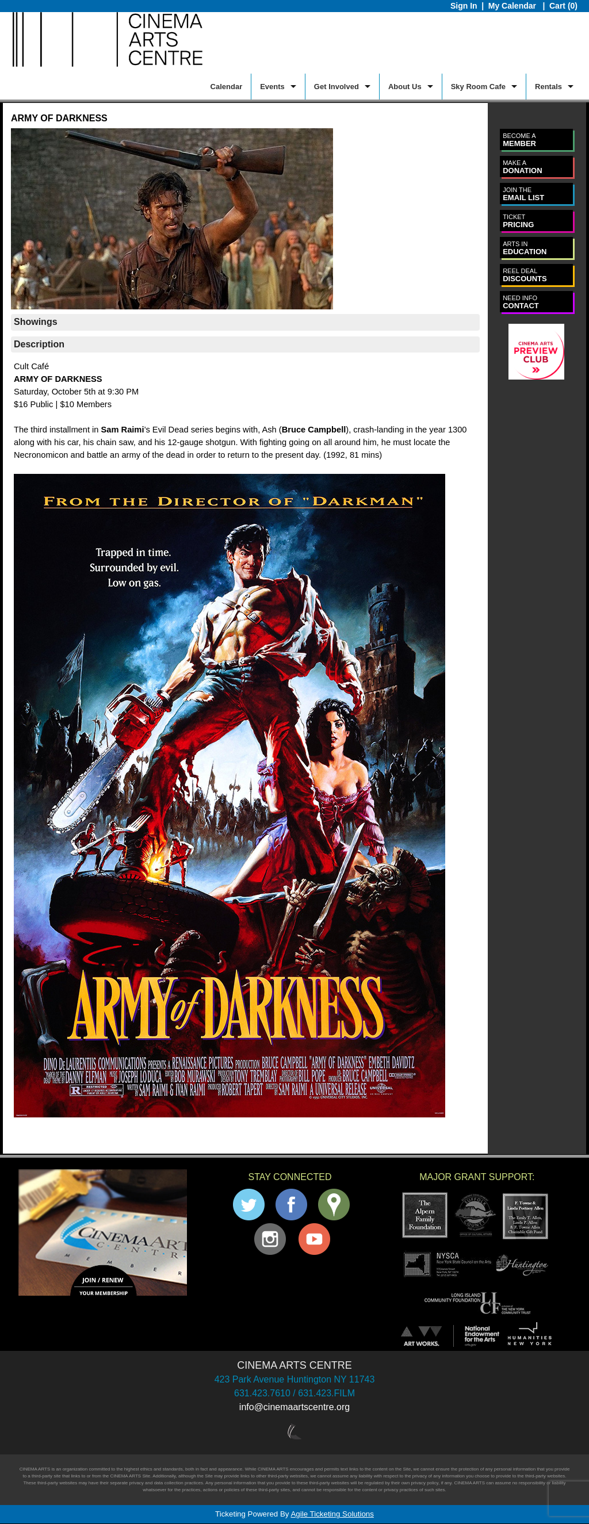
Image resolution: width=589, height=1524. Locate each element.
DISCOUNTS (525, 275)
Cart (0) (563, 5)
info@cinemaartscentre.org (294, 1407)
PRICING (518, 221)
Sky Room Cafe (478, 86)
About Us (405, 86)
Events (272, 86)
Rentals (548, 86)
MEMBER (519, 140)
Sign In (463, 5)
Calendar (227, 86)
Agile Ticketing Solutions (331, 1514)
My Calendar (513, 5)
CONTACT (521, 302)
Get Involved (336, 86)
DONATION (522, 167)
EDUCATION (524, 248)
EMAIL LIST (523, 194)
